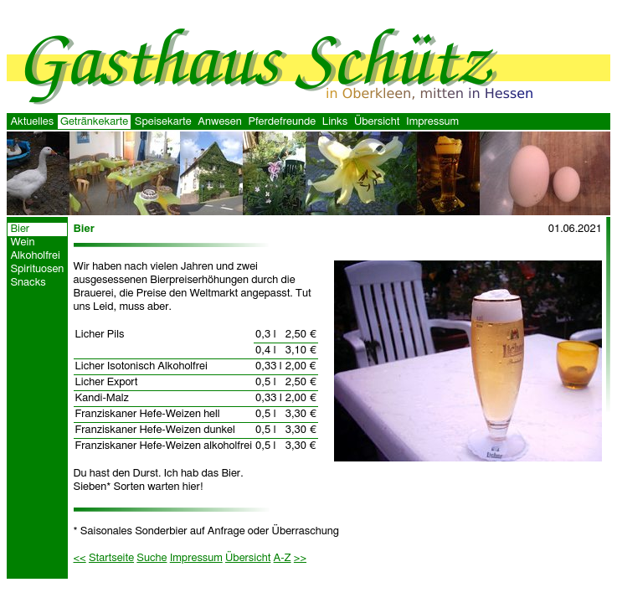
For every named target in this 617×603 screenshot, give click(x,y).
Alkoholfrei (35, 255)
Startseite (111, 558)
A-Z (282, 558)
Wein (22, 242)
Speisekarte (163, 121)
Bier (19, 229)
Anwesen (219, 121)
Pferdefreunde (282, 121)
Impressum (432, 121)
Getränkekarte (94, 121)
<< (80, 558)
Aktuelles (32, 121)
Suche (151, 558)
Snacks (27, 282)
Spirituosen (37, 269)
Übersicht (376, 121)
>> (300, 558)
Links (334, 121)
